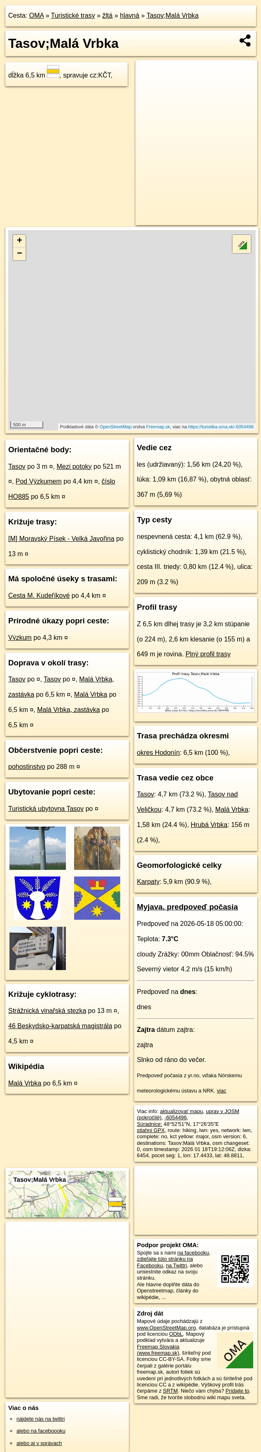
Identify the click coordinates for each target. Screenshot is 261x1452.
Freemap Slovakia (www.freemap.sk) (158, 1350)
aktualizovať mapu (181, 1111)
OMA (36, 15)
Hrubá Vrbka (209, 824)
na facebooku (193, 1253)
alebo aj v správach (39, 1443)
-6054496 (175, 1117)
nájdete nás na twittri (40, 1419)
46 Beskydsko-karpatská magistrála (60, 1025)
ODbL (176, 1334)
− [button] (19, 254)
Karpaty (148, 881)
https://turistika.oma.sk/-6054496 (221, 426)
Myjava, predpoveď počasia (187, 906)
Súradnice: (149, 1124)
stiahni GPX (151, 1130)
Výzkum (20, 637)
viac (221, 1091)
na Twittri (176, 1265)
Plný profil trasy (208, 654)
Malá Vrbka (90, 694)
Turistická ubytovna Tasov (46, 808)
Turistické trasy (73, 15)
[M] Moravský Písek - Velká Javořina (61, 538)
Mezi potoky (73, 466)
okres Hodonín (158, 752)
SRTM (170, 1391)
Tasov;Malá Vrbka (173, 15)
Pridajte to (237, 1391)
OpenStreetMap (116, 426)
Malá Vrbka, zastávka (68, 709)
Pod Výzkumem (39, 481)
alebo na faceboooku (40, 1431)
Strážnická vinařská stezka (47, 1010)
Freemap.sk (158, 426)
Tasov (17, 466)
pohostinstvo (26, 766)
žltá (108, 15)
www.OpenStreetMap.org (166, 1328)
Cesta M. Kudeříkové (39, 595)
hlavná (129, 15)
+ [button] (19, 241)
